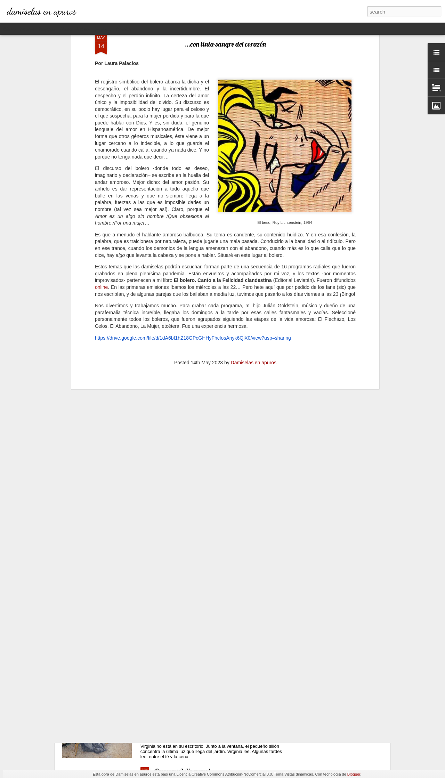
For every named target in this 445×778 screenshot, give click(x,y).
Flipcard (27, 29)
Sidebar (83, 29)
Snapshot (103, 29)
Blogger (353, 774)
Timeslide (124, 29)
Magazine (47, 29)
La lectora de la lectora (176, 691)
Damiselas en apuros (254, 246)
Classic (9, 29)
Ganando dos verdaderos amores (188, 612)
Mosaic (66, 29)
